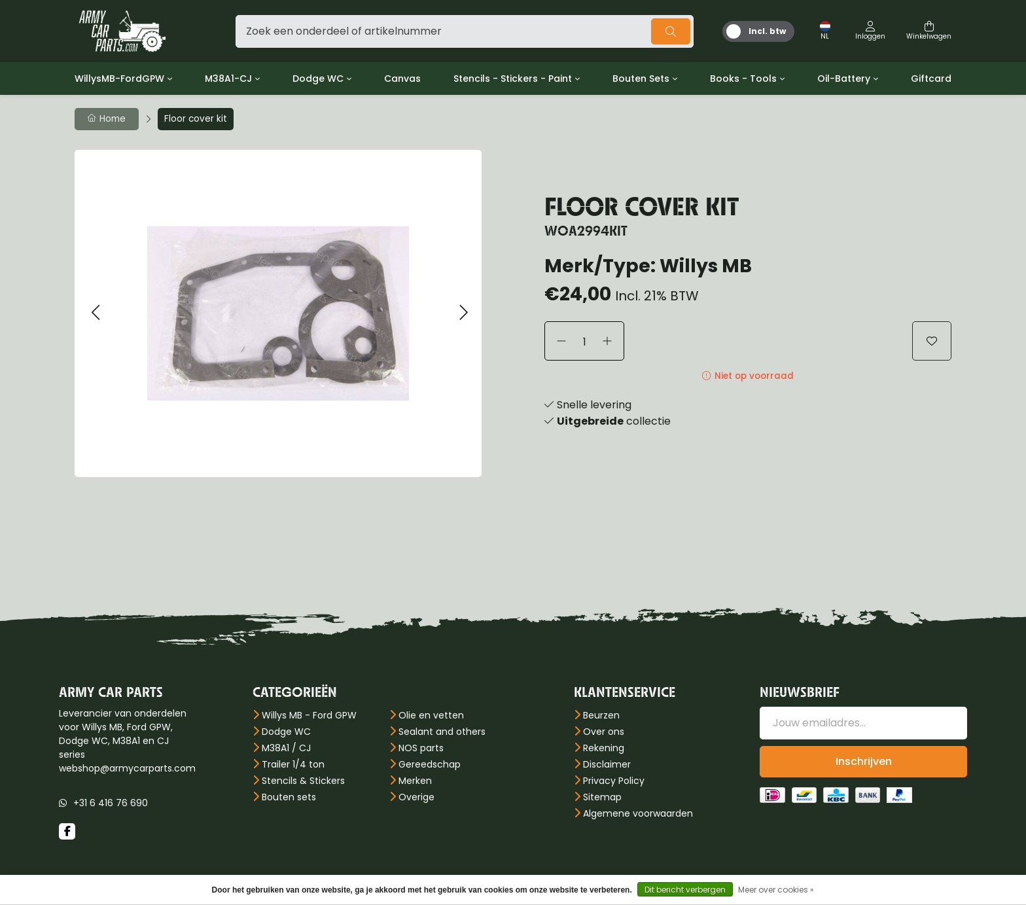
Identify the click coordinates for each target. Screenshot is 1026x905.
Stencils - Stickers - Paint (512, 78)
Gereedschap (429, 764)
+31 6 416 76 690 (110, 802)
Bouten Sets (640, 78)
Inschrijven (864, 761)
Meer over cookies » (776, 889)
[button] (95, 313)
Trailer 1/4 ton (293, 764)
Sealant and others (442, 731)
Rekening (603, 747)
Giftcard (931, 78)
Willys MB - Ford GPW (309, 715)
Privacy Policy (614, 780)
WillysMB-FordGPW (119, 78)
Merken (415, 780)
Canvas (402, 78)
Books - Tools (743, 78)
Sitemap (602, 797)
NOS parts (421, 747)
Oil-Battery (843, 78)
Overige (416, 797)
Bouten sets (289, 797)
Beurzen (601, 715)
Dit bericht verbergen (685, 889)
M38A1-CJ (228, 78)
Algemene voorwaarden (638, 813)
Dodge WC (318, 78)
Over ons (603, 731)
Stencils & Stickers (303, 780)
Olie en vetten (431, 715)
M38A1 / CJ (286, 747)
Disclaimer (607, 764)
